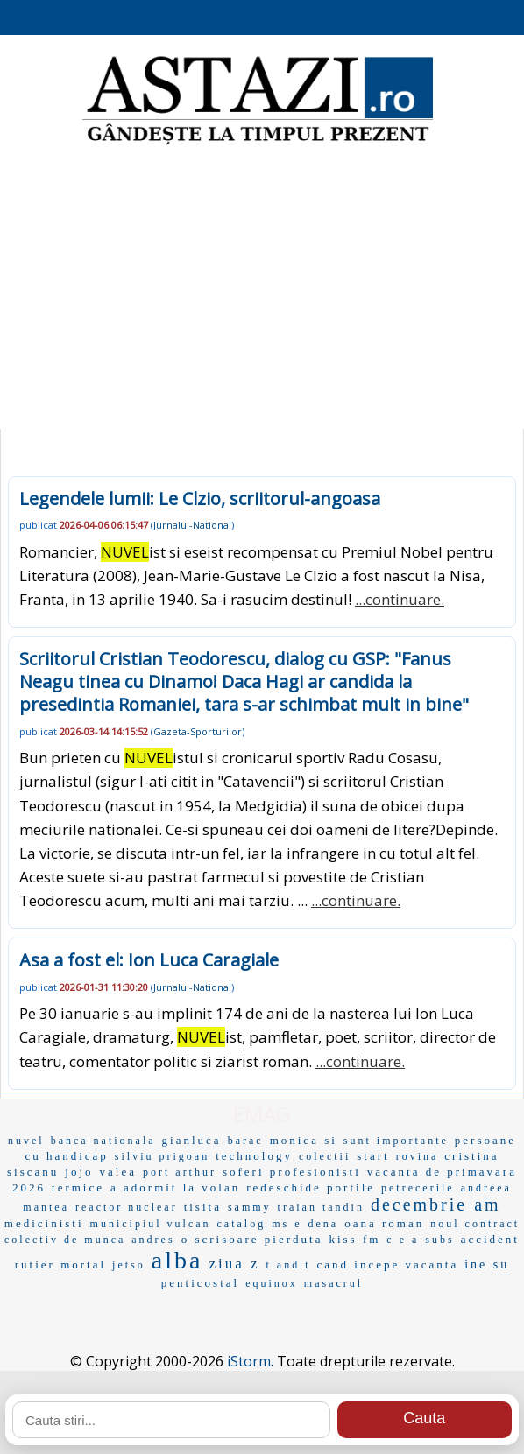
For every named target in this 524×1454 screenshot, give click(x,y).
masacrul (333, 1283)
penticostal (200, 1282)
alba (177, 1260)
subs (439, 1239)
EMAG (262, 1113)
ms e (286, 1224)
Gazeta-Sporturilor (197, 731)
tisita (203, 1206)
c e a (402, 1239)
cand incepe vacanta (388, 1264)
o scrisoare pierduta (252, 1239)
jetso (128, 1265)
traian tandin (321, 1207)
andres (152, 1239)
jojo (79, 1171)
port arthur (179, 1172)
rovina (417, 1156)
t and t (288, 1265)
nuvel (26, 1140)
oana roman (384, 1223)
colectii (325, 1156)
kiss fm (354, 1239)
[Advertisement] (262, 288)
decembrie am (436, 1204)
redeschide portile (310, 1187)
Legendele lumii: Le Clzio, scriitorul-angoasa (199, 498)
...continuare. (399, 599)
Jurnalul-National (192, 524)
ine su (486, 1264)
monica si (303, 1140)
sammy (250, 1207)
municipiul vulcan (150, 1224)
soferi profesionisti (292, 1171)
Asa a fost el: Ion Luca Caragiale (149, 960)
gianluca (192, 1140)
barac (246, 1140)
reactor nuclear (126, 1207)
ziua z (234, 1263)
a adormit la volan (175, 1187)
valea (118, 1171)
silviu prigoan (162, 1156)
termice (78, 1187)
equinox (271, 1283)
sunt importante (396, 1140)
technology (254, 1155)
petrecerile (418, 1188)
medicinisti (44, 1223)
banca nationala (103, 1140)
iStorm (249, 1361)
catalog (241, 1224)
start (373, 1155)
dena (323, 1224)
